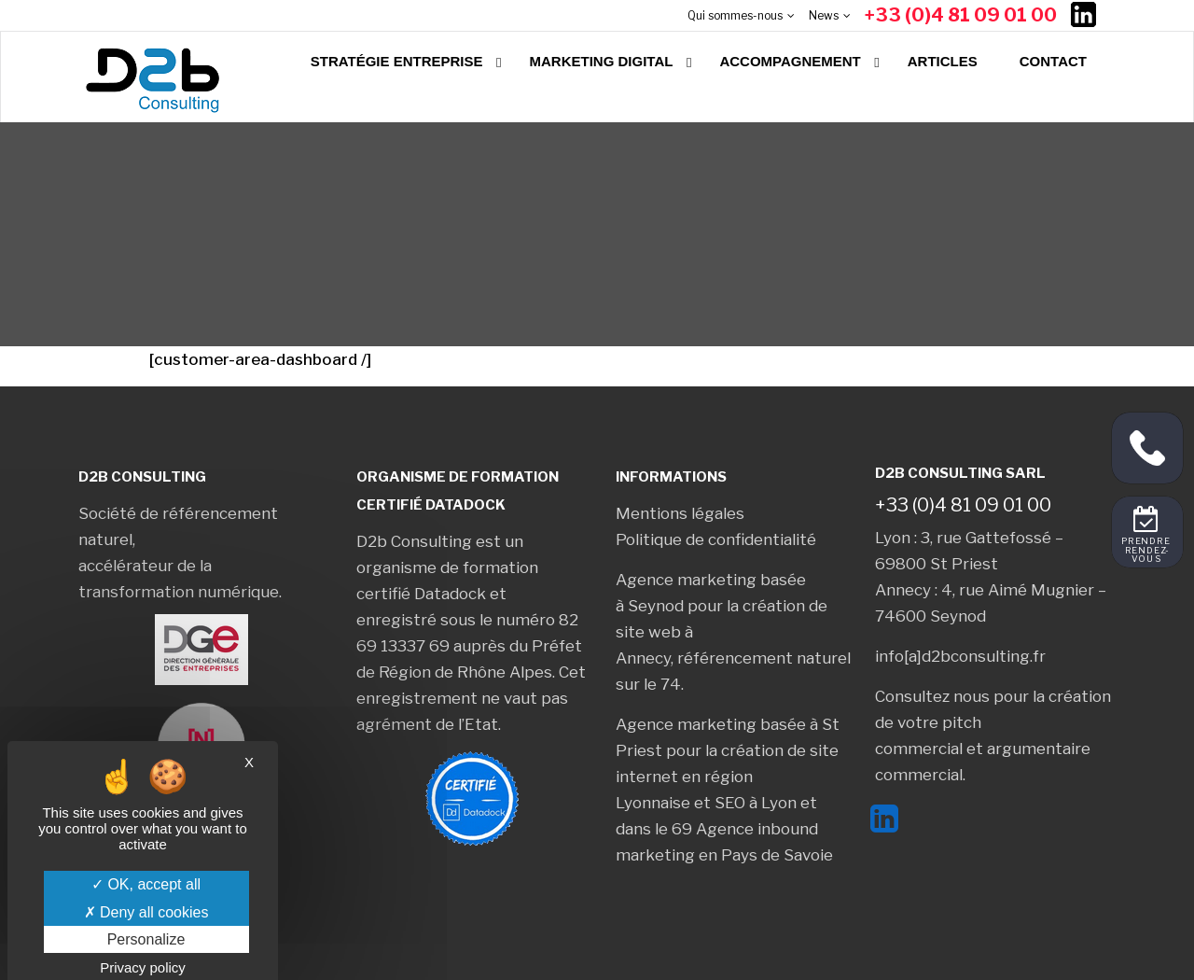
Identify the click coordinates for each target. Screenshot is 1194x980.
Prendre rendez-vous (1146, 551)
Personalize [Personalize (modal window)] (146, 939)
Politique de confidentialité (716, 539)
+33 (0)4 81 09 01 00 (961, 15)
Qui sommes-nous (735, 15)
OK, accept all (146, 884)
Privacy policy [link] (143, 967)
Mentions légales (680, 513)
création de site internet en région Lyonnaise (727, 776)
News (824, 15)
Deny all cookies (146, 912)
